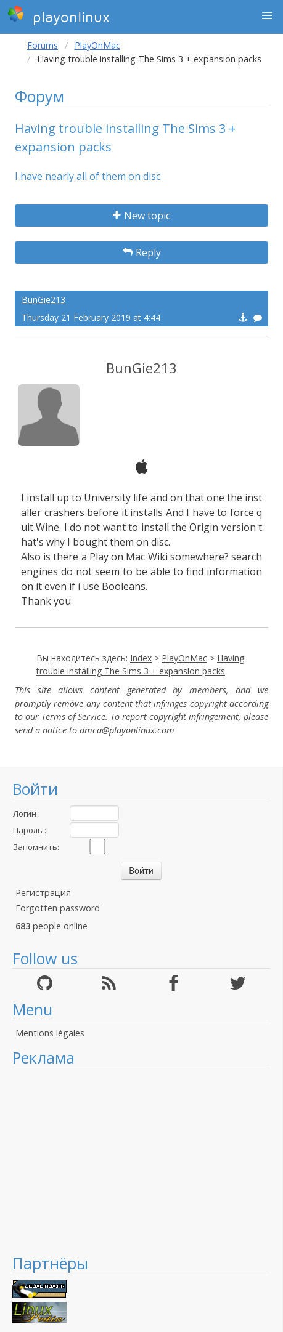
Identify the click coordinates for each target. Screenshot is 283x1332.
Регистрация (43, 892)
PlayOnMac (97, 45)
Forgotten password (57, 908)
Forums (42, 45)
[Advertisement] (141, 1161)
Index (141, 658)
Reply (142, 252)
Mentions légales (49, 1033)
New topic (141, 215)
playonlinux (58, 15)
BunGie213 (43, 299)
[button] (267, 16)
